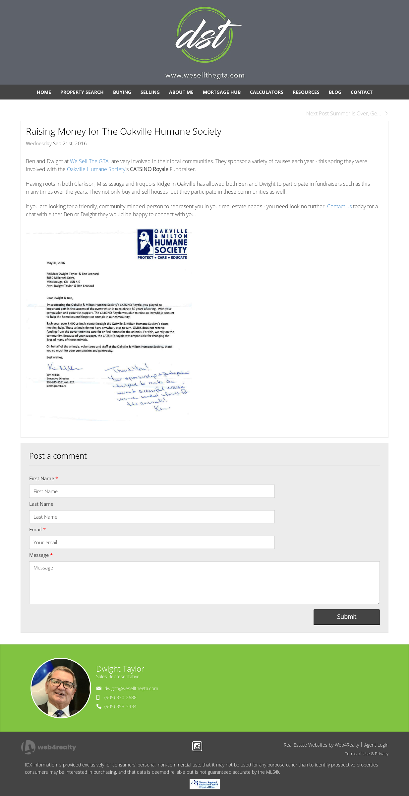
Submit (346, 617)
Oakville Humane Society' (96, 169)
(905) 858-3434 (120, 706)
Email (37, 529)
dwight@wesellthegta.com (131, 688)
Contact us (339, 206)
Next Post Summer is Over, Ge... (347, 113)
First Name (43, 478)
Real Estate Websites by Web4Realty (321, 745)
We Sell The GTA (90, 161)
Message (41, 555)
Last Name (41, 503)
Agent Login (376, 745)
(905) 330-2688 (120, 697)
